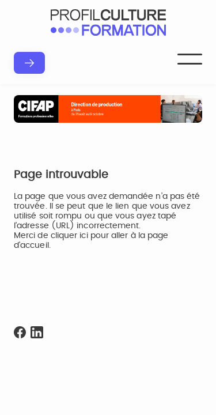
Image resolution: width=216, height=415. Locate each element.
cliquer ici (69, 236)
